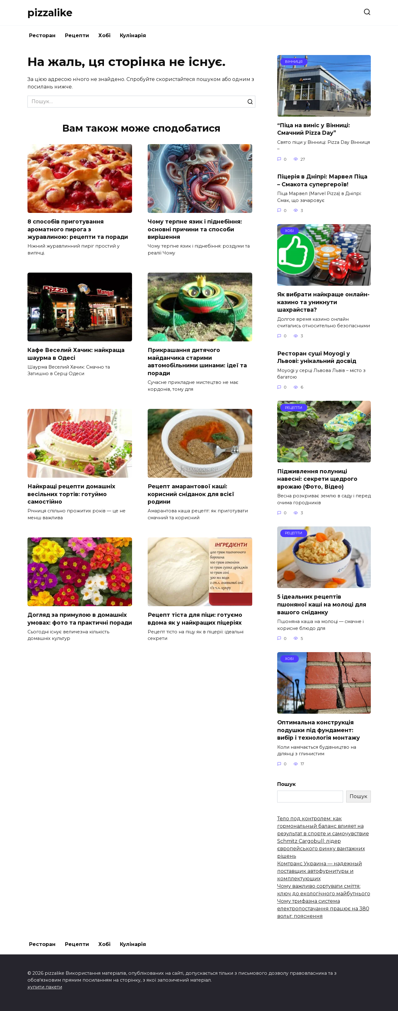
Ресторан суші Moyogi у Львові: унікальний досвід (316, 357)
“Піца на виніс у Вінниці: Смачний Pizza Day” (313, 129)
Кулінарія (133, 35)
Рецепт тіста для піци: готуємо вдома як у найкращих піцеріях (195, 619)
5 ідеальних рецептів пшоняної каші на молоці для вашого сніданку (321, 604)
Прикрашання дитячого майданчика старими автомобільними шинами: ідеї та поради (197, 361)
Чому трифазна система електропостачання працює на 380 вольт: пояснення (323, 908)
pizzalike (49, 13)
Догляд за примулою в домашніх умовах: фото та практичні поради (79, 619)
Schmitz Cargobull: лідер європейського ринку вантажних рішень (321, 848)
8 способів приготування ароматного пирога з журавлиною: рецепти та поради (77, 229)
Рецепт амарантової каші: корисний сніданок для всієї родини (191, 494)
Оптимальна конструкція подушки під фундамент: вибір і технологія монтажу (318, 730)
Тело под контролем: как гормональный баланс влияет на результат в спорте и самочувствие (323, 826)
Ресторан (42, 35)
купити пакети (44, 987)
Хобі (104, 35)
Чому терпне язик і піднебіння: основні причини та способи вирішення (195, 229)
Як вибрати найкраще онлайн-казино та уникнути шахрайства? (323, 302)
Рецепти (77, 35)
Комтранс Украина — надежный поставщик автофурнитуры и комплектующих (319, 871)
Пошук (286, 784)
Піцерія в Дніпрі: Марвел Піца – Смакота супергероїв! (322, 180)
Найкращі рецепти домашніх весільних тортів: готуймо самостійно (71, 494)
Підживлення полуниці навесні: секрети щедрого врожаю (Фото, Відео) (317, 479)
